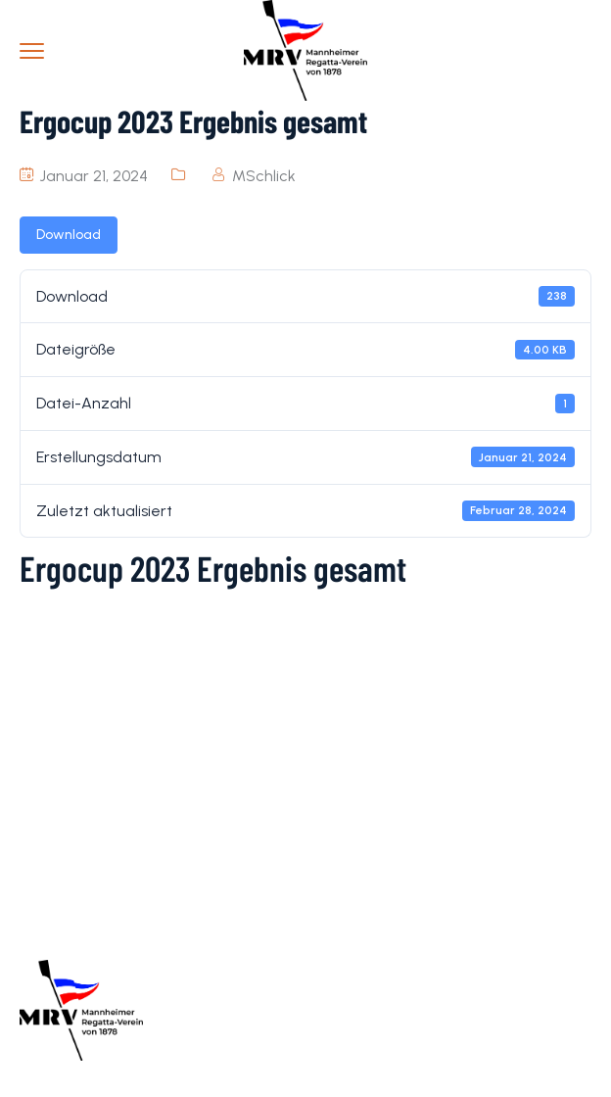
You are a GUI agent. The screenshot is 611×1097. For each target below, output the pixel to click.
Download (68, 234)
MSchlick (264, 176)
